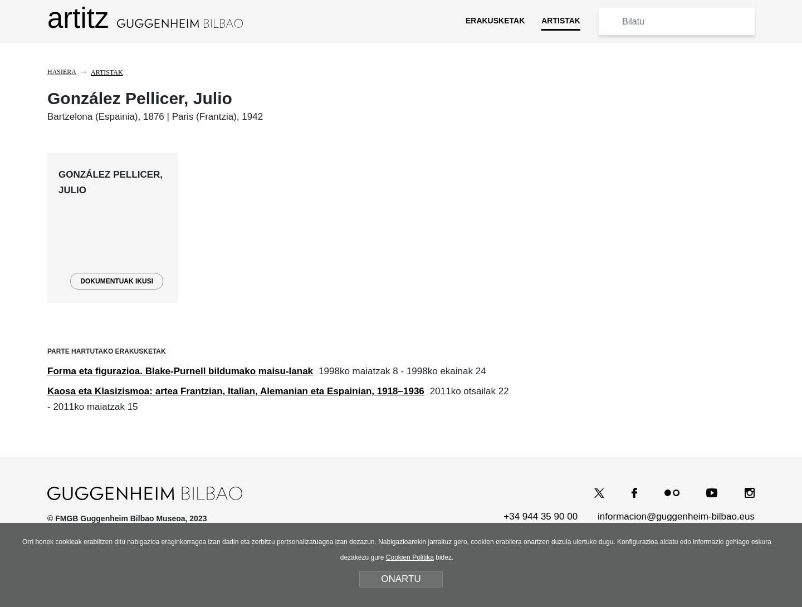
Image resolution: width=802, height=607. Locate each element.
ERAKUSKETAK (495, 20)
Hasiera (61, 72)
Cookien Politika (410, 557)
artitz (145, 18)
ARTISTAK (560, 20)
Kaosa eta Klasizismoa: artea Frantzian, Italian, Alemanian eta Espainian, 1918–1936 (235, 391)
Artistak (107, 72)
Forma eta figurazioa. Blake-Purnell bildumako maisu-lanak (180, 371)
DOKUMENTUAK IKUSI (116, 281)
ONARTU (400, 579)
